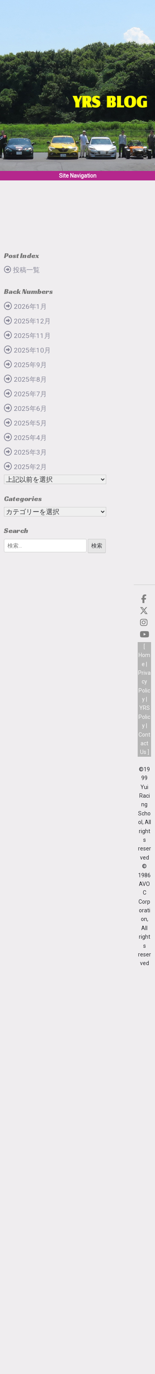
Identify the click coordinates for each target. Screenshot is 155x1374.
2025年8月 (30, 379)
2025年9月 (30, 365)
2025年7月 (30, 394)
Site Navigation (77, 176)
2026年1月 (30, 306)
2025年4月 (30, 438)
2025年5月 (30, 423)
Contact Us (144, 744)
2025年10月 (32, 350)
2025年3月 (30, 452)
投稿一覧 (26, 270)
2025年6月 (30, 408)
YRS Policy (144, 717)
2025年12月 (32, 321)
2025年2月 (30, 467)
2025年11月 (32, 336)
